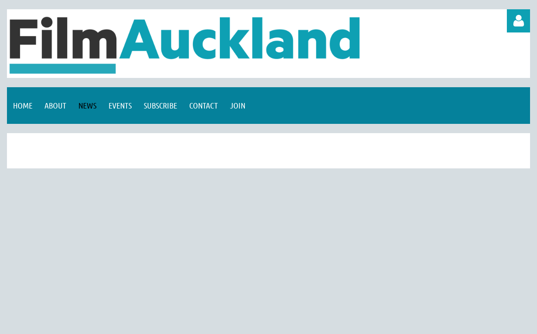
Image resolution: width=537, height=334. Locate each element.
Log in (518, 20)
